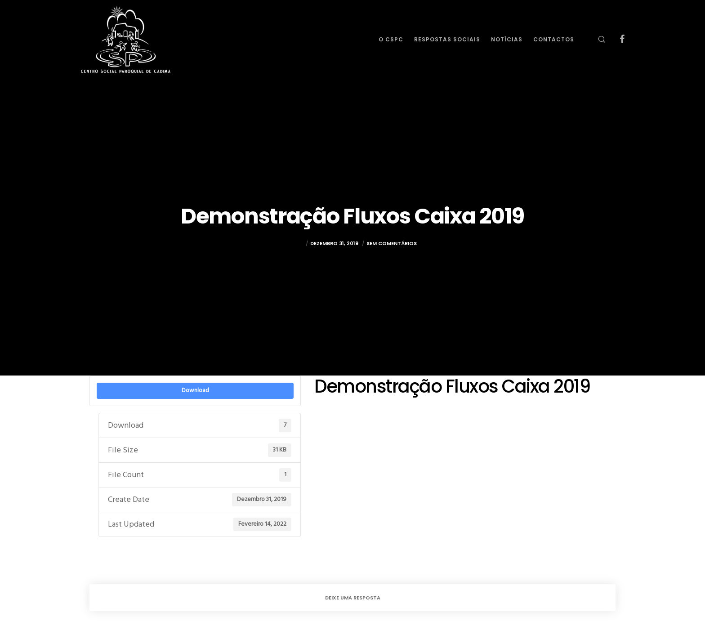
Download (195, 390)
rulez (296, 246)
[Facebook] (616, 39)
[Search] (596, 39)
